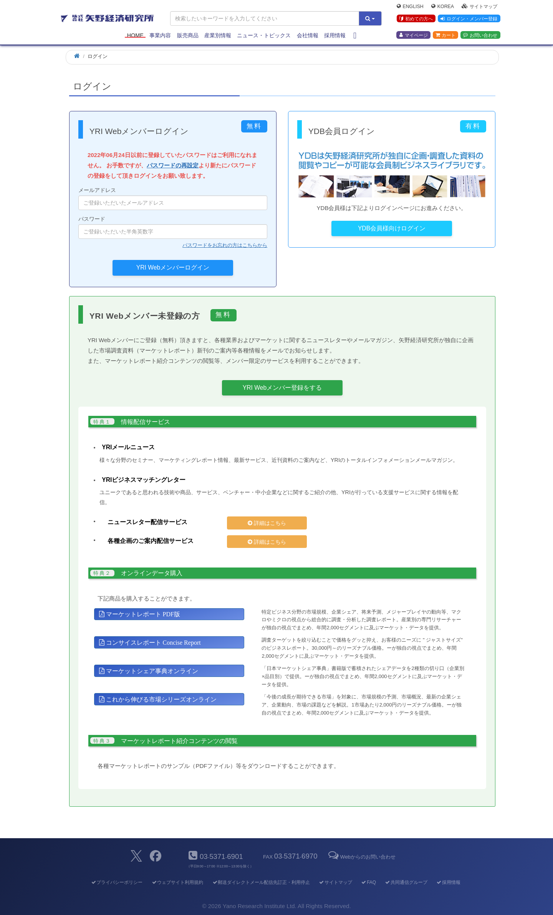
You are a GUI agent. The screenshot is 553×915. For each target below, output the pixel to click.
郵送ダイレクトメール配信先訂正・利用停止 (261, 882)
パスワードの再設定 (173, 165)
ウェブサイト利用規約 (177, 882)
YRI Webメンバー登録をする (282, 387)
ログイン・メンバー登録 (468, 19)
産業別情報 (217, 35)
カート (445, 35)
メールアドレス (172, 198)
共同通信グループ (406, 882)
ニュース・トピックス (264, 35)
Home (135, 35)
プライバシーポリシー (116, 882)
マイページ (413, 35)
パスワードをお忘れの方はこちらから (224, 245)
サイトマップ (479, 6)
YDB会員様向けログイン (392, 228)
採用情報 (335, 35)
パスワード (172, 227)
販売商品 (188, 35)
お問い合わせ (480, 35)
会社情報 (307, 35)
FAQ (368, 882)
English (410, 6)
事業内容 (160, 35)
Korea (442, 6)
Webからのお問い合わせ (361, 857)
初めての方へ (416, 19)
